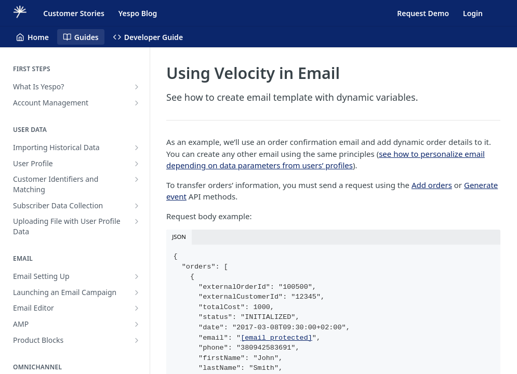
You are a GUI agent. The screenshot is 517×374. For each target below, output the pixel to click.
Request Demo (423, 13)
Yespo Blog (137, 13)
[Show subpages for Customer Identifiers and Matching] (136, 179)
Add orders (432, 185)
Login (473, 13)
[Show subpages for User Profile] (136, 163)
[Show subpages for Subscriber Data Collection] (136, 206)
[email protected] (276, 338)
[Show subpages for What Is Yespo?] (136, 87)
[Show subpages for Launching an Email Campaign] (136, 292)
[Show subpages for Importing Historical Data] (136, 147)
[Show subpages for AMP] (136, 324)
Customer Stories (73, 13)
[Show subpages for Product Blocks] (136, 340)
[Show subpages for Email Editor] (136, 308)
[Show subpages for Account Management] (136, 103)
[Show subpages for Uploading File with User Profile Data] (136, 221)
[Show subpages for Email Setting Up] (136, 276)
